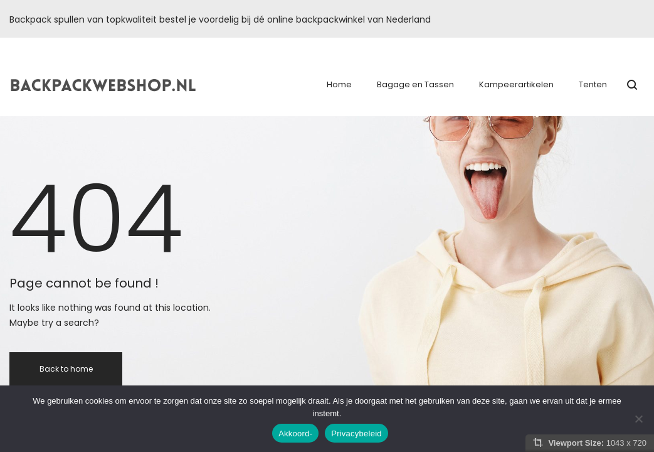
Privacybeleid (356, 433)
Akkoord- (295, 433)
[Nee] (638, 418)
